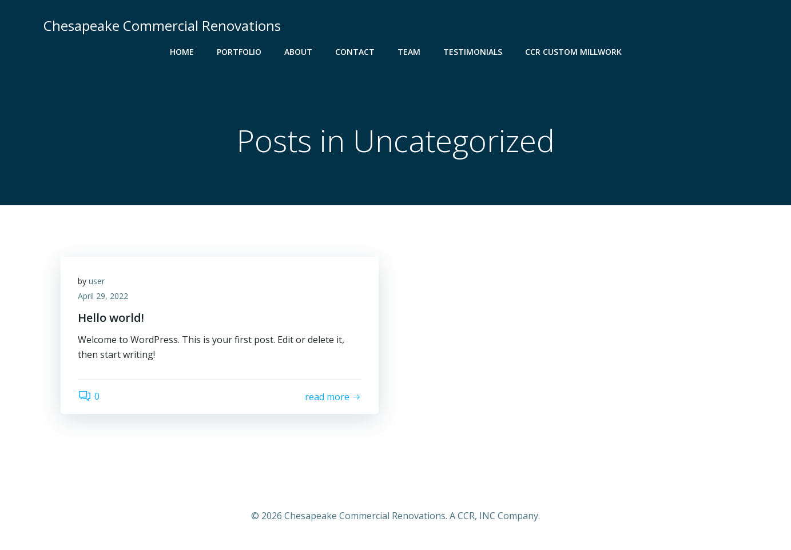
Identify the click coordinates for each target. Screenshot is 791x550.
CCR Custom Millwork (573, 51)
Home (182, 51)
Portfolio (239, 51)
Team (409, 51)
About (298, 51)
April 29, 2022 (103, 295)
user (97, 281)
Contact (355, 51)
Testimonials (472, 51)
